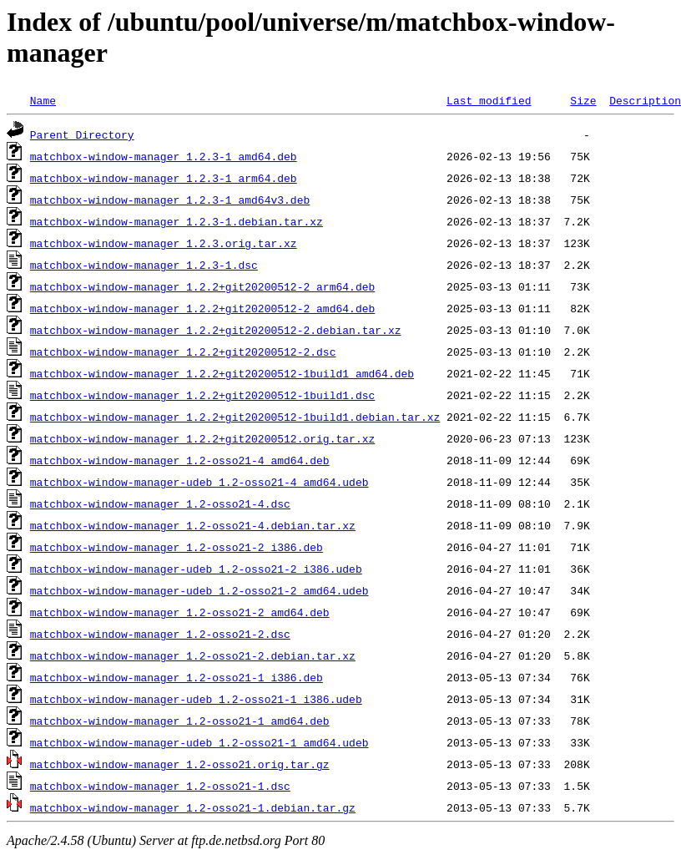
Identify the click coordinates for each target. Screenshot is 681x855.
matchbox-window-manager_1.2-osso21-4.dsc (160, 503)
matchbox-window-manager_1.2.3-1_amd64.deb (163, 156)
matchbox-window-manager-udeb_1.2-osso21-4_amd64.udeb (199, 481)
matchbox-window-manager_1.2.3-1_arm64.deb (163, 177)
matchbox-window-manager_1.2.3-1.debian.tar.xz (176, 221)
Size (583, 100)
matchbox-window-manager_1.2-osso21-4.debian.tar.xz (193, 525)
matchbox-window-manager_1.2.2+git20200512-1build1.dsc (202, 394)
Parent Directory (82, 134)
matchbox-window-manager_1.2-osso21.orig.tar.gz (180, 764)
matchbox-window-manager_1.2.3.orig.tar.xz (163, 242)
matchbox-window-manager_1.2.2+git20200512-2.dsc (183, 351)
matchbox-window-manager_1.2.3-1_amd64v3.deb (170, 199)
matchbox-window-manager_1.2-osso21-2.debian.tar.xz (193, 655)
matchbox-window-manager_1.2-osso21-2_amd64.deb (180, 612)
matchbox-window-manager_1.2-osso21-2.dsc (160, 633)
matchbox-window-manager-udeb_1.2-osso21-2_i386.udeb (196, 568)
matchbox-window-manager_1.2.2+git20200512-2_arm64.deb (202, 286)
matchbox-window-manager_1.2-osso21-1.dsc (160, 785)
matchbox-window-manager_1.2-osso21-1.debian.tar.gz (193, 807)
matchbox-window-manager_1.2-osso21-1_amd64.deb (180, 720)
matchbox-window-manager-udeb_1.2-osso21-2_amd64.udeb (199, 590)
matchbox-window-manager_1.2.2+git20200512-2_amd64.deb (202, 308)
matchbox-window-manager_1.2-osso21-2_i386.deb (176, 546)
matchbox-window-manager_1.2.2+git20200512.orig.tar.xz (202, 438)
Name (43, 100)
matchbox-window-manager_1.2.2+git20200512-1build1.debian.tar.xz (235, 416)
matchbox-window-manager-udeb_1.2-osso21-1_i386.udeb (196, 698)
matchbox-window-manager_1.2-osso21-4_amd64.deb (180, 460)
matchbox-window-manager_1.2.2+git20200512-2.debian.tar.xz (215, 329)
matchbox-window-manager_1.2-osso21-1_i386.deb (176, 677)
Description (645, 100)
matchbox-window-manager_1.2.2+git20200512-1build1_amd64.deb (222, 373)
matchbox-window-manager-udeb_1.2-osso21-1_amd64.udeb (199, 742)
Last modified (488, 100)
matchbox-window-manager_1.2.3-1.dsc (144, 264)
